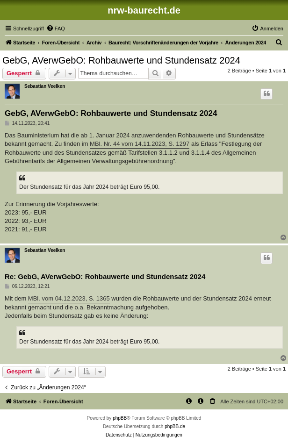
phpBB (120, 418)
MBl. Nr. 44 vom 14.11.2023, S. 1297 (139, 143)
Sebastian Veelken (44, 86)
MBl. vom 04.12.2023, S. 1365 (69, 298)
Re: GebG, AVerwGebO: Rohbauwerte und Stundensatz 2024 (105, 276)
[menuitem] (55, 28)
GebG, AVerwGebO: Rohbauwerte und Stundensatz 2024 (121, 60)
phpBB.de (175, 426)
